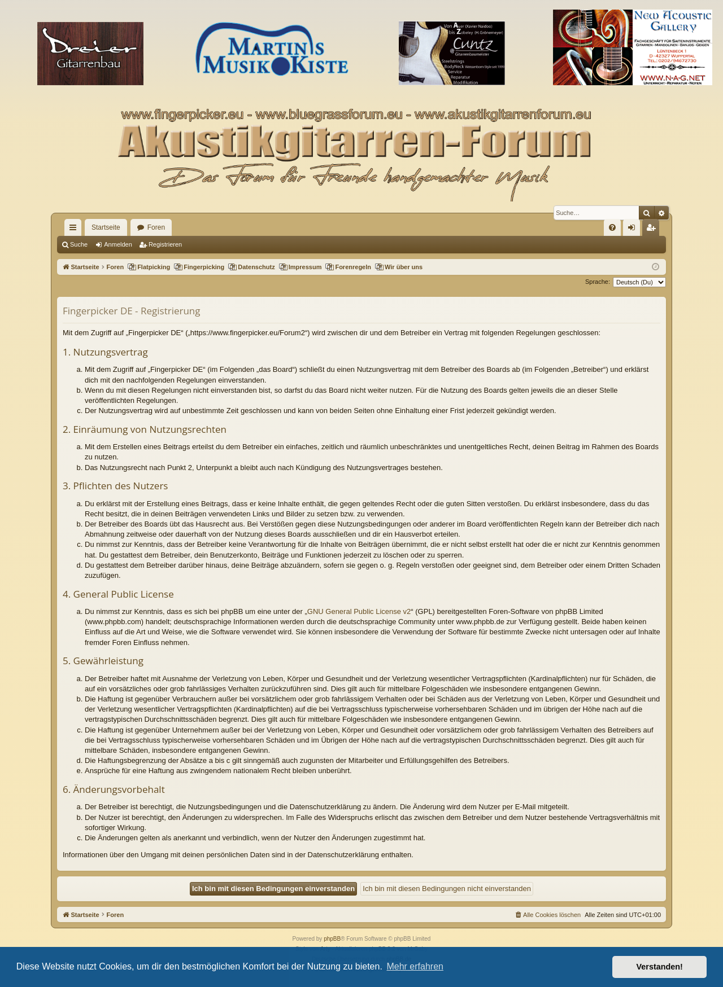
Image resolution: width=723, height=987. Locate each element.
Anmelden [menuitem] (634, 229)
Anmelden (118, 244)
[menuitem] (612, 227)
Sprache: (597, 281)
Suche (79, 244)
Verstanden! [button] (660, 966)
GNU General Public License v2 (359, 611)
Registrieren (165, 244)
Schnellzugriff (75, 229)
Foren (156, 227)
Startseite (106, 227)
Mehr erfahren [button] (414, 966)
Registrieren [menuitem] (653, 229)
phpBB (332, 939)
